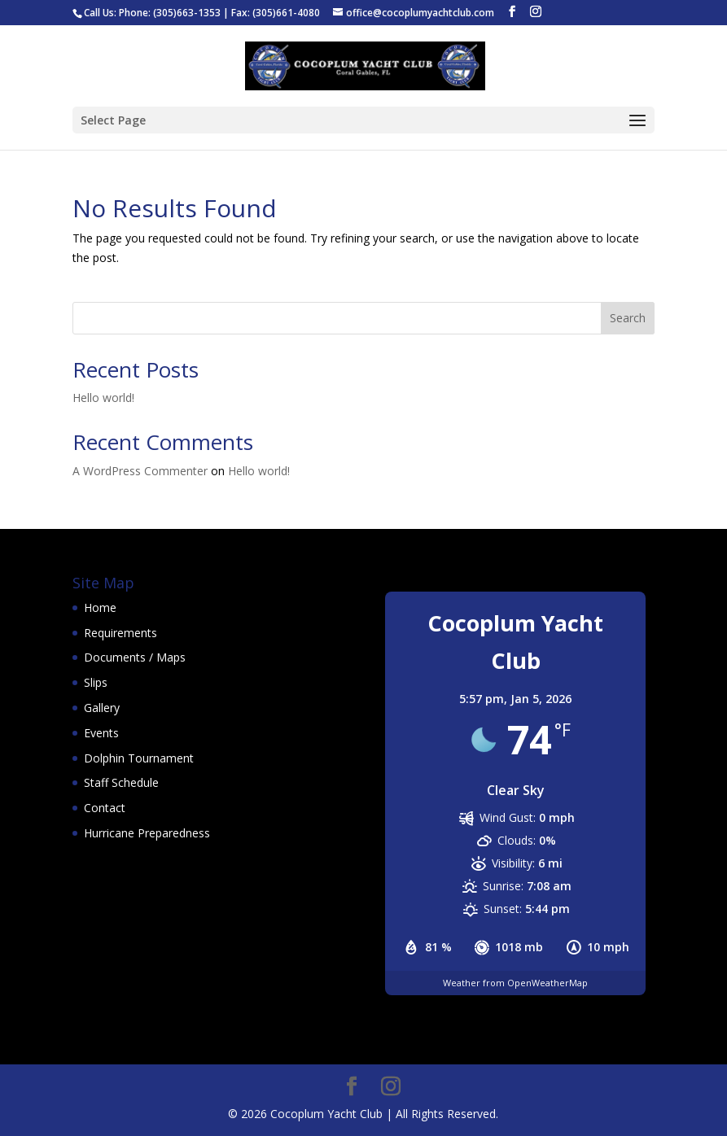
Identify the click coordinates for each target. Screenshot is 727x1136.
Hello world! (103, 397)
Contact (104, 807)
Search (628, 318)
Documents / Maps (135, 657)
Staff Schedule (121, 782)
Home (100, 607)
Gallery (102, 707)
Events (101, 733)
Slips (95, 682)
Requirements (120, 632)
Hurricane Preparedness (147, 833)
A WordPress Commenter (140, 470)
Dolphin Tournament (139, 758)
